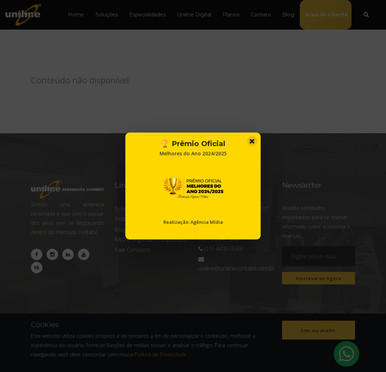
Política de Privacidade (160, 354)
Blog (288, 14)
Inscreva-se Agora (319, 278)
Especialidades (147, 14)
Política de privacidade (143, 219)
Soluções (106, 14)
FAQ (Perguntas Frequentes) (151, 239)
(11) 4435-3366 (223, 249)
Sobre (122, 209)
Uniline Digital (194, 14)
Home (76, 14)
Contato (261, 14)
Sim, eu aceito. (318, 330)
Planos (231, 14)
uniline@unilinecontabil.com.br (236, 268)
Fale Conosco (132, 250)
